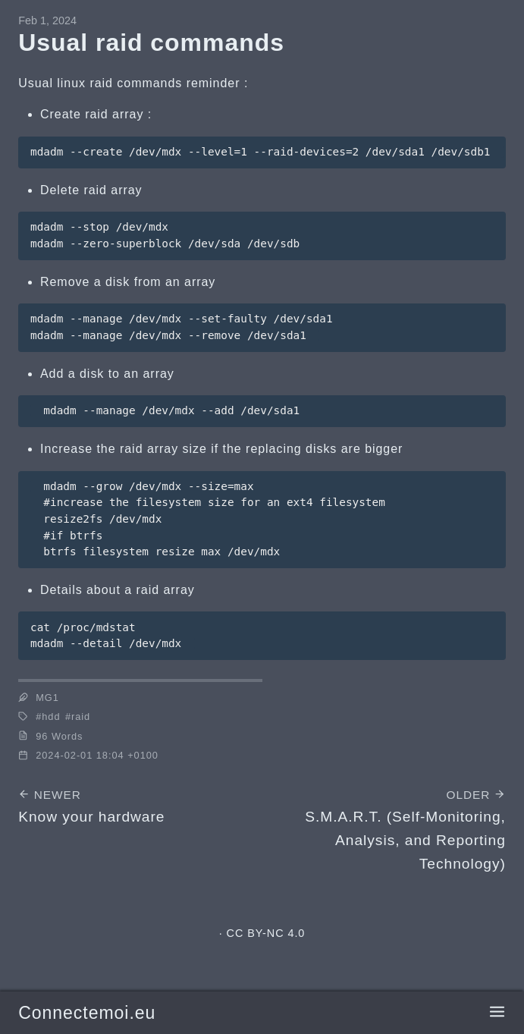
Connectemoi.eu (86, 1013)
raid (80, 716)
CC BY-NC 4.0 (266, 933)
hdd (51, 716)
